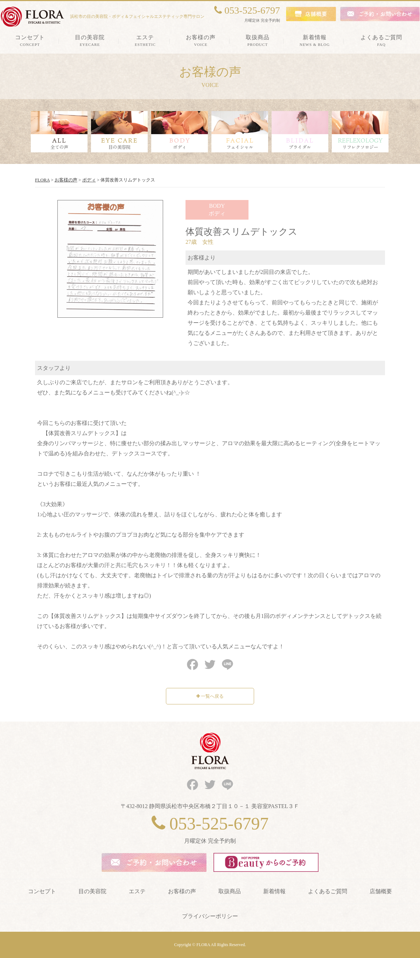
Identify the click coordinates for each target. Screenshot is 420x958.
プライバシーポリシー (210, 916)
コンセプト (42, 891)
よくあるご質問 (327, 891)
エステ (137, 891)
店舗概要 (381, 891)
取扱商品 (229, 891)
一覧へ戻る (210, 696)
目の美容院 (92, 891)
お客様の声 (182, 891)
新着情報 (274, 891)
